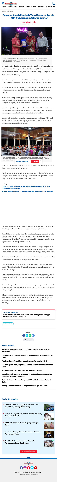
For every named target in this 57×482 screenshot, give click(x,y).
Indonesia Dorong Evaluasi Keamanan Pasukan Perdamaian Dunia (22, 433)
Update (35, 161)
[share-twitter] (27, 335)
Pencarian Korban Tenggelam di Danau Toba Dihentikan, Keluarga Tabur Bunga (21, 406)
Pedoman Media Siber (35, 472)
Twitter (32, 468)
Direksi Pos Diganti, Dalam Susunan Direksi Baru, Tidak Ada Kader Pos (23, 415)
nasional (41, 7)
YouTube (37, 468)
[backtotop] (28, 459)
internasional (31, 7)
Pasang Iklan (24, 472)
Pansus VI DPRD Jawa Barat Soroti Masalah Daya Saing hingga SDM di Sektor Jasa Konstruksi (26, 316)
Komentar (28, 339)
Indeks (21, 7)
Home (4, 7)
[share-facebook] (23, 335)
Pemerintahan (7, 324)
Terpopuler (12, 7)
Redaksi (17, 472)
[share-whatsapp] (30, 335)
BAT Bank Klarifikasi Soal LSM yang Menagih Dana (21, 424)
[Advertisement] (28, 208)
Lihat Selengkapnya (28, 451)
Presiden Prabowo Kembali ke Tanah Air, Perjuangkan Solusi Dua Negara (20, 442)
